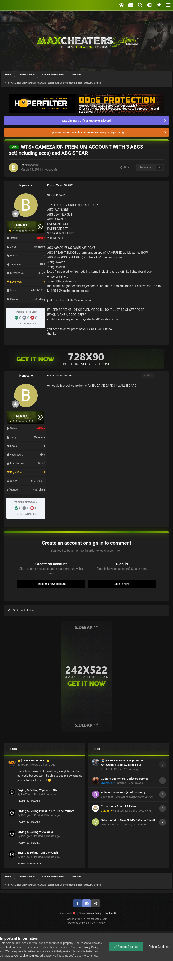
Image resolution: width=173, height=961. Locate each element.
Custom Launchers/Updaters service (125, 778)
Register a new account (51, 583)
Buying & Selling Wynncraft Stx (37, 790)
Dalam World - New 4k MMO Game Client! (128, 820)
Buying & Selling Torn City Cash (37, 852)
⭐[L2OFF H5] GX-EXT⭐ (33, 760)
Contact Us (111, 913)
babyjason (107, 796)
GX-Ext (25, 764)
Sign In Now (121, 583)
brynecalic (31, 165)
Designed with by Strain (71, 913)
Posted (43, 764)
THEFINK (106, 769)
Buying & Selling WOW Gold (35, 832)
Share (125, 167)
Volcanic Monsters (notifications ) (123, 792)
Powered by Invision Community (86, 922)
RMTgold (26, 794)
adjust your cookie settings (21, 955)
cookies (30, 951)
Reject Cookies (158, 946)
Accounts (51, 169)
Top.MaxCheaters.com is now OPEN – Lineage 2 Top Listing (86, 132)
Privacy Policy (93, 913)
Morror (105, 824)
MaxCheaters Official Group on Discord (86, 120)
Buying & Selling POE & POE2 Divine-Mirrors (45, 811)
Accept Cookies (126, 946)
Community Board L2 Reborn (119, 806)
